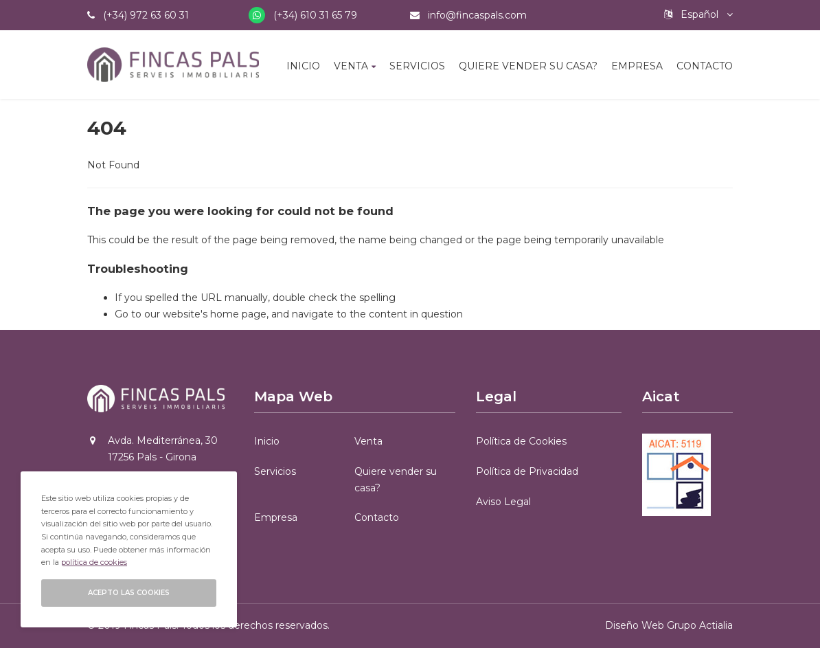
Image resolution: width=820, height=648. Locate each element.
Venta (351, 66)
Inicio (303, 66)
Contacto (704, 66)
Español (698, 14)
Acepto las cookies (129, 592)
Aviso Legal (503, 501)
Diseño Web (634, 625)
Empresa (637, 66)
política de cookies (94, 562)
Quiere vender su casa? (528, 66)
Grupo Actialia (700, 625)
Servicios (417, 66)
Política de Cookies (521, 441)
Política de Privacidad (527, 471)
